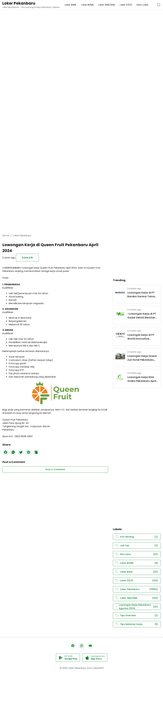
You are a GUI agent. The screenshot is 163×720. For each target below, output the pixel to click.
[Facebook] (5, 452)
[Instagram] (81, 645)
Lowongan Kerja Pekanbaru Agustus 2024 (136, 607)
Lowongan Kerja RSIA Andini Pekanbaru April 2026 (141, 379)
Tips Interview (136, 615)
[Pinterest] (28, 452)
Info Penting (136, 537)
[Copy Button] (36, 452)
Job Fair (136, 545)
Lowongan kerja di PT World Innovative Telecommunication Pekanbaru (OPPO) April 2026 (142, 337)
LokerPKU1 (98, 668)
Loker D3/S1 (136, 580)
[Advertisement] (81, 22)
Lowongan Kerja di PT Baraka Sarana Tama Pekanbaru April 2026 (141, 294)
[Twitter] (21, 452)
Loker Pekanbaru (18, 3)
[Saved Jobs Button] (159, 5)
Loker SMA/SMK (136, 598)
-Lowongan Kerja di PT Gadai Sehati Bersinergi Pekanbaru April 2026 (142, 316)
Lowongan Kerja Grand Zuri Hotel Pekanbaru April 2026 (142, 358)
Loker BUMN (136, 563)
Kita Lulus (136, 554)
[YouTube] (90, 645)
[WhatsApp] (13, 452)
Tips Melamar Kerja (136, 624)
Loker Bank (136, 571)
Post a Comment (55, 469)
